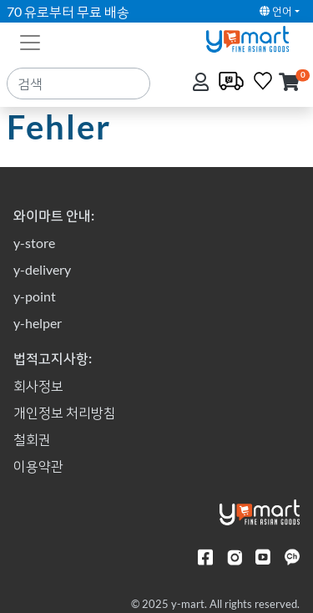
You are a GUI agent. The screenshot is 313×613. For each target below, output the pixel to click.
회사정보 (38, 385)
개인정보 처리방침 (64, 412)
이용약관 (38, 466)
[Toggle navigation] (30, 41)
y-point (34, 296)
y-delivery (42, 269)
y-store (34, 243)
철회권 (32, 439)
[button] (289, 83)
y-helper (37, 323)
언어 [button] (276, 11)
